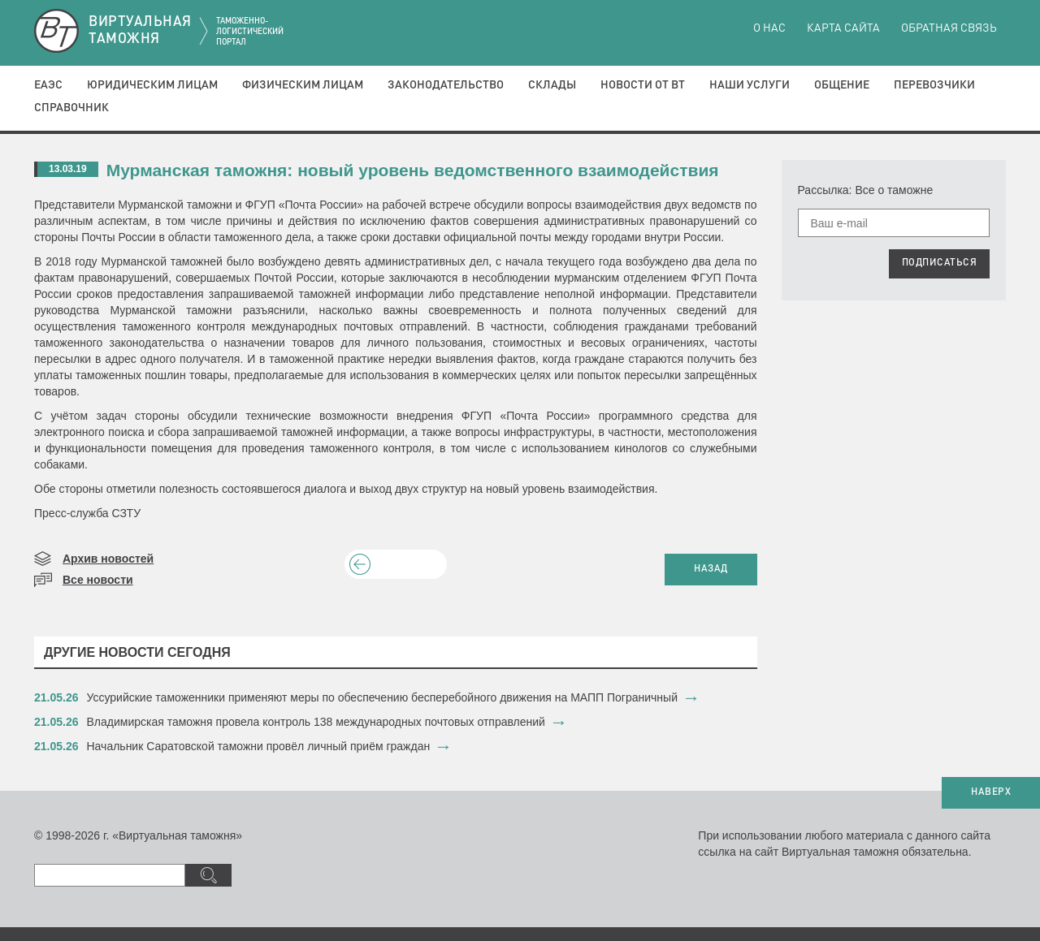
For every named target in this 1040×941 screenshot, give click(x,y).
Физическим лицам (302, 85)
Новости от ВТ (642, 85)
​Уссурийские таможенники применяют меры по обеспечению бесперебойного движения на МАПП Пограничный (382, 697)
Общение (841, 85)
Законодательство (446, 85)
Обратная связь (949, 28)
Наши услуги (749, 85)
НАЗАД (711, 569)
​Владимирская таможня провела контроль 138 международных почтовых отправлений (316, 721)
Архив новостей (108, 558)
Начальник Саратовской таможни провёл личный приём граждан (259, 746)
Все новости (98, 579)
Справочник (71, 108)
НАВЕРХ (991, 792)
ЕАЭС (48, 85)
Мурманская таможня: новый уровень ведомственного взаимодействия (412, 170)
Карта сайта (843, 28)
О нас (769, 28)
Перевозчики (934, 85)
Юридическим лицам (152, 85)
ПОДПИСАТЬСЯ (939, 263)
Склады (552, 85)
